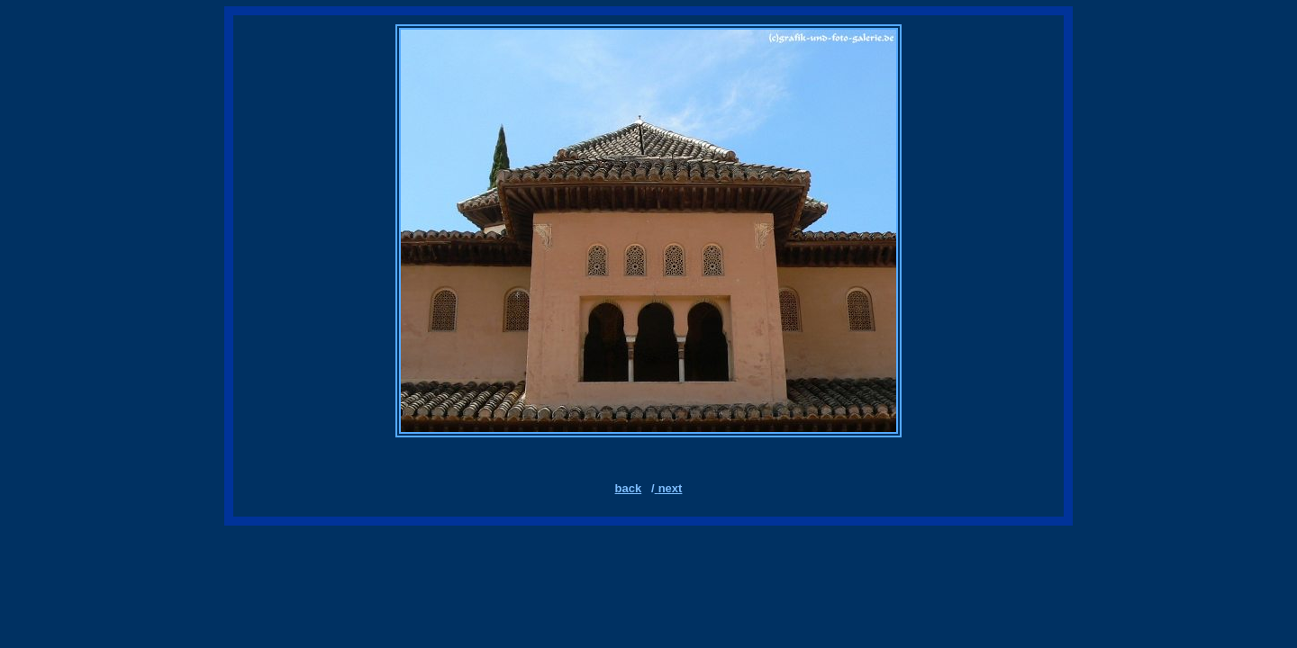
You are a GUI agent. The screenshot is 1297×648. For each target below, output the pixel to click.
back (628, 488)
